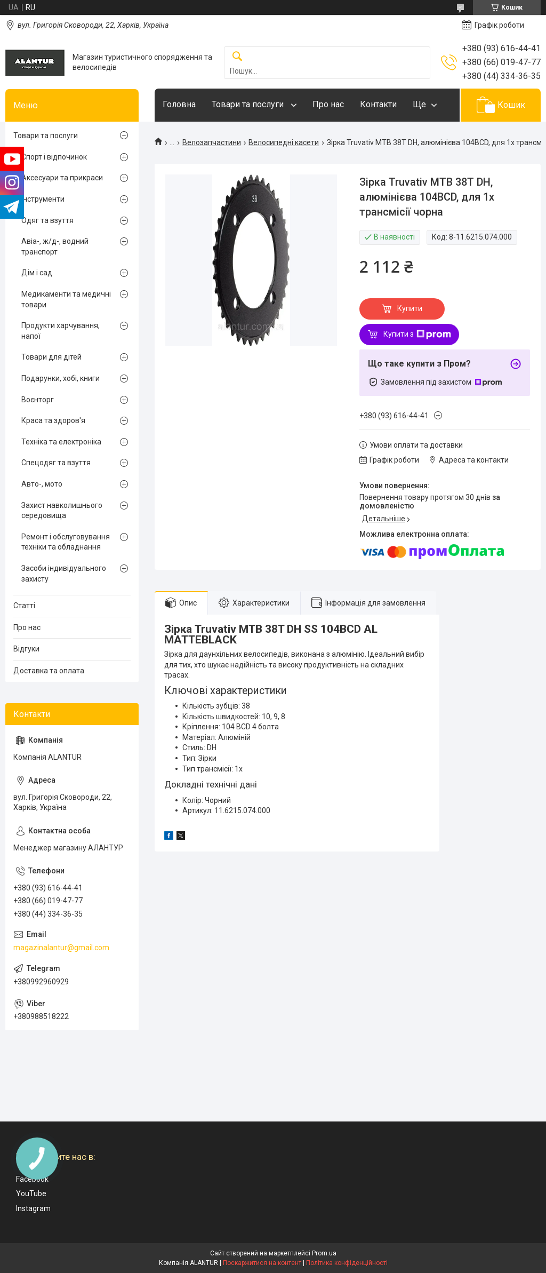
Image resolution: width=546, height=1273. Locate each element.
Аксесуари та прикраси (62, 177)
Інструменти (43, 199)
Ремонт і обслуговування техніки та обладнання (65, 542)
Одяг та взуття (47, 220)
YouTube (31, 1193)
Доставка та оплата (48, 670)
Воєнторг (37, 399)
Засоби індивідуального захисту (63, 573)
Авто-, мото (41, 484)
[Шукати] (237, 57)
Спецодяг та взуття (56, 462)
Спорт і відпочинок (54, 157)
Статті (24, 605)
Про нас (328, 104)
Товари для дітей (51, 357)
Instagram (33, 1208)
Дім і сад (36, 272)
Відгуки (26, 649)
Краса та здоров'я (53, 420)
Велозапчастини (211, 142)
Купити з (417, 334)
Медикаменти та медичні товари (66, 299)
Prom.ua (324, 1253)
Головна (179, 104)
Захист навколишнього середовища (61, 510)
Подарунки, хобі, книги (60, 378)
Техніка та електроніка (61, 441)
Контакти (378, 104)
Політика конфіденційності (347, 1263)
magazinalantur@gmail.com (61, 947)
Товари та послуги (249, 104)
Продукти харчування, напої (60, 330)
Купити (409, 308)
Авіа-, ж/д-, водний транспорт (55, 246)
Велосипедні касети (283, 142)
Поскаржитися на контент (262, 1263)
